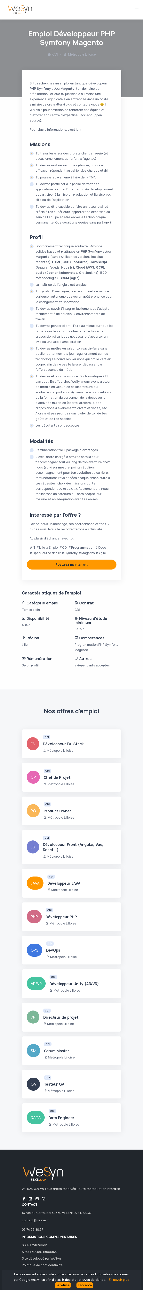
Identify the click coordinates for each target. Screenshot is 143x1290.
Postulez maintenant (71, 564)
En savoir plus (119, 1280)
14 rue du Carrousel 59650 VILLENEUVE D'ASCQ (56, 1213)
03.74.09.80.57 (32, 1229)
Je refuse (63, 1285)
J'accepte (85, 1285)
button (24, 1199)
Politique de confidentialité (42, 1265)
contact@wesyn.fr (35, 1220)
